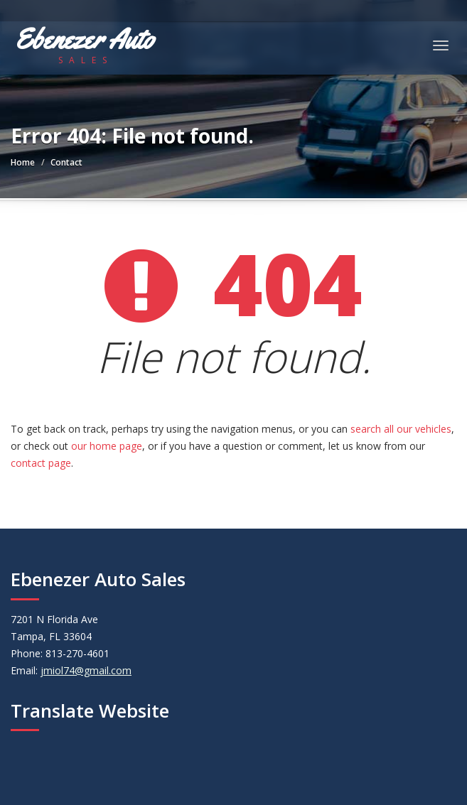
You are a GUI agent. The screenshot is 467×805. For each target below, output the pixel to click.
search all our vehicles (400, 429)
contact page (41, 463)
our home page (106, 446)
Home (23, 162)
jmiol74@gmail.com (86, 670)
